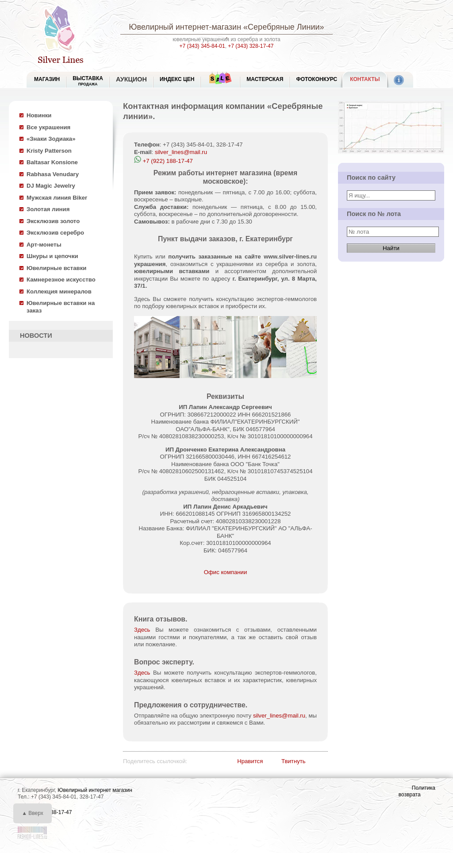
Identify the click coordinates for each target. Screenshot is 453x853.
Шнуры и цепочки (52, 256)
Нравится (250, 761)
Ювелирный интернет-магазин (185, 27)
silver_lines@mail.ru (181, 152)
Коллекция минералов (59, 291)
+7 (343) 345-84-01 (202, 46)
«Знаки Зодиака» (51, 138)
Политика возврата (417, 791)
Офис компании (225, 572)
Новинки (39, 115)
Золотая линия (48, 209)
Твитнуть (293, 761)
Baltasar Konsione (52, 162)
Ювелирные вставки (56, 268)
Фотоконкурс (316, 79)
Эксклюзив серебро (55, 232)
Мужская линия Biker (57, 197)
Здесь (142, 629)
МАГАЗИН (47, 79)
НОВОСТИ (36, 335)
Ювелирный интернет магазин (95, 790)
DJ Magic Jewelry (51, 185)
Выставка (88, 80)
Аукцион (131, 79)
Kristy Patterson (49, 150)
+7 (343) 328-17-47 (250, 46)
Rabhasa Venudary (53, 174)
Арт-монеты (44, 244)
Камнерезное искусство (61, 279)
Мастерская (264, 79)
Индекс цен (177, 79)
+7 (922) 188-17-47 (163, 161)
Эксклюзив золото (53, 221)
